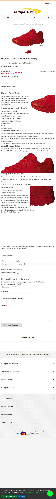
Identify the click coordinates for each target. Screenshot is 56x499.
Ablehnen (22, 496)
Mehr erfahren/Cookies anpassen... (36, 492)
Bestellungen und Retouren (41, 354)
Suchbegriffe (15, 354)
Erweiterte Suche (26, 354)
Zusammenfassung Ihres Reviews (12, 298)
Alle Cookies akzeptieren (9, 496)
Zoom (41, 45)
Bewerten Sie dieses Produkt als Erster (21, 63)
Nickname (4, 291)
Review (3, 306)
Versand (16, 76)
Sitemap (7, 354)
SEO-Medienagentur (41, 431)
